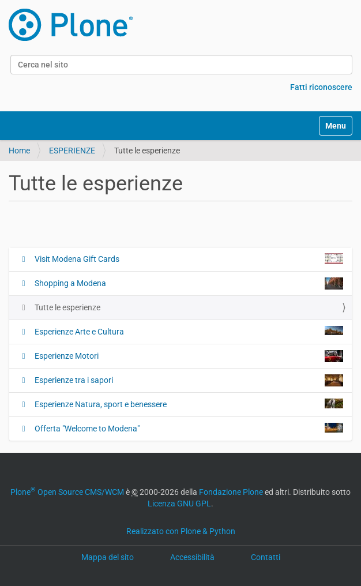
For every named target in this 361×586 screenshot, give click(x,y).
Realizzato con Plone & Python (180, 531)
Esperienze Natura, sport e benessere (188, 404)
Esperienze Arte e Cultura (188, 331)
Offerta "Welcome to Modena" (188, 428)
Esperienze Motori (188, 356)
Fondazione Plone (231, 492)
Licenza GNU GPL (179, 503)
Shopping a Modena (188, 283)
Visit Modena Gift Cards (188, 258)
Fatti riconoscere (321, 87)
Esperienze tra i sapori (188, 380)
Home (19, 150)
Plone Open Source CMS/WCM (67, 492)
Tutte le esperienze (66, 307)
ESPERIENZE (72, 150)
